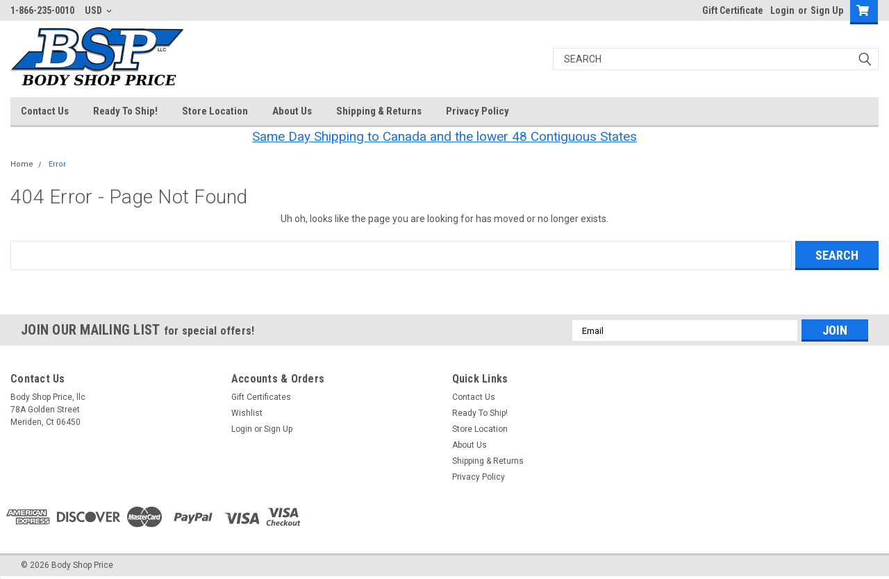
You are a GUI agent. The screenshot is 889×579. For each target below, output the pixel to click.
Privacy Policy (477, 111)
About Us (292, 111)
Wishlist (247, 413)
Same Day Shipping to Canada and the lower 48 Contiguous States (444, 136)
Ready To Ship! (125, 111)
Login (782, 10)
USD (98, 10)
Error (57, 164)
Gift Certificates (261, 397)
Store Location (215, 111)
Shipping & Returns (379, 111)
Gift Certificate (732, 10)
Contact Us (45, 111)
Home (21, 164)
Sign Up (827, 10)
